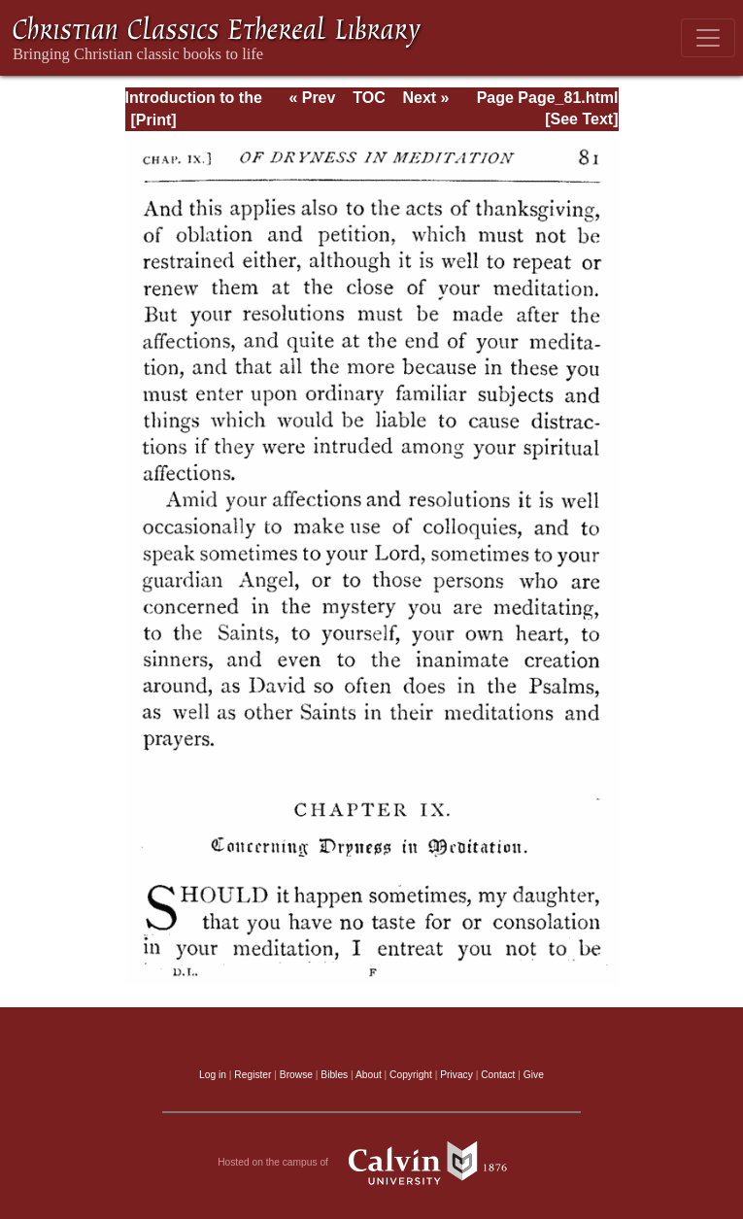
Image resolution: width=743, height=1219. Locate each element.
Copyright (410, 1074)
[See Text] (581, 119)
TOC (369, 97)
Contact (498, 1074)
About (368, 1074)
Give (533, 1074)
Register (252, 1074)
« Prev (311, 97)
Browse (296, 1074)
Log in (212, 1074)
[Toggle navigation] (708, 37)
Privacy (456, 1074)
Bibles (334, 1074)
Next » (425, 97)
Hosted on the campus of (371, 1163)
